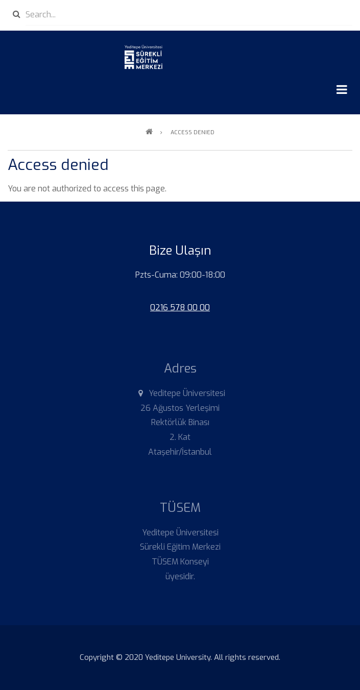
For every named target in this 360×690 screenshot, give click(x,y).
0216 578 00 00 (180, 307)
